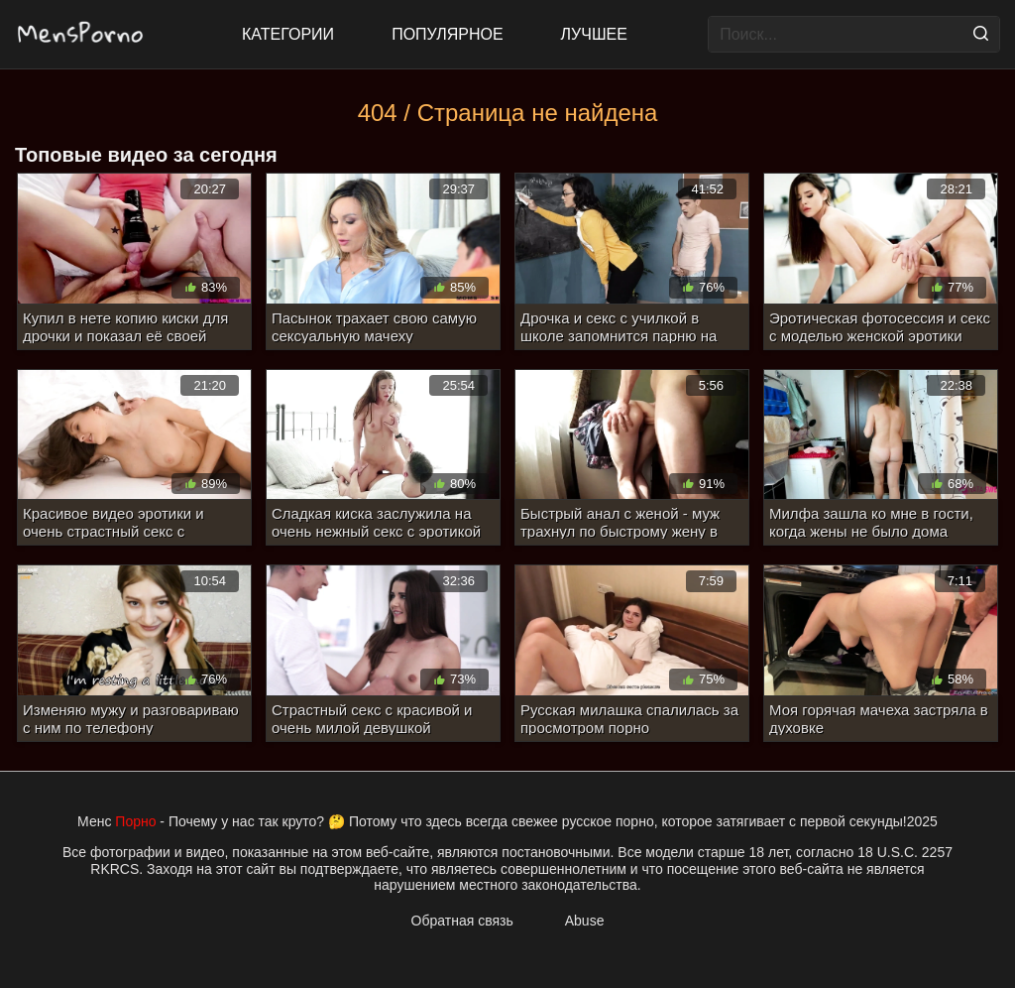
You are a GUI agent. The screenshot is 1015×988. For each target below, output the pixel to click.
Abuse (585, 920)
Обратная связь (462, 920)
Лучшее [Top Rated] (594, 34)
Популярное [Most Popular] (447, 34)
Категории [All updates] (288, 34)
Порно (135, 821)
